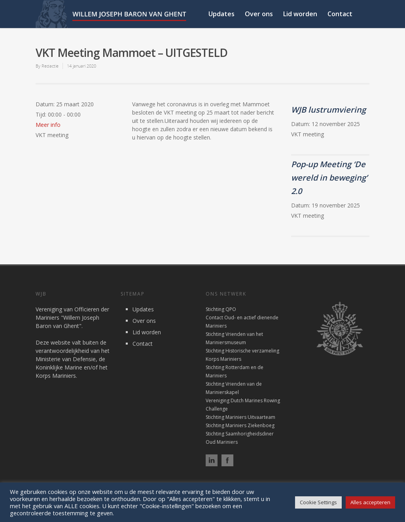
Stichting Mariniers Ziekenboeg (240, 425)
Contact (339, 13)
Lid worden (300, 13)
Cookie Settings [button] (318, 502)
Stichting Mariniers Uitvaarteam (240, 417)
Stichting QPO (221, 309)
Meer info (48, 124)
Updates (221, 13)
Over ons (259, 13)
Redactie (50, 66)
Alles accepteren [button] (370, 502)
